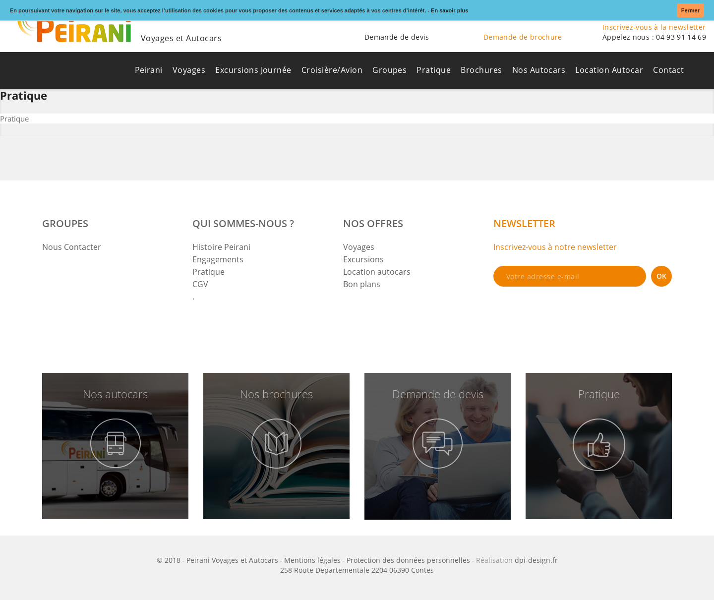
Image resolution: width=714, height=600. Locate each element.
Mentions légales (312, 560)
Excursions (363, 259)
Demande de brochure (522, 37)
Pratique (433, 69)
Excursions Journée (253, 69)
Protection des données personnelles (408, 560)
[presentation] (568, 313)
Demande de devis (396, 37)
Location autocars (377, 271)
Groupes (389, 69)
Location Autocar (609, 69)
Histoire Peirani (221, 246)
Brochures (481, 69)
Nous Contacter (71, 246)
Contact (668, 69)
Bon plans (361, 284)
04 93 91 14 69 (681, 37)
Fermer (690, 10)
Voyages (189, 69)
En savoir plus (449, 10)
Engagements (217, 259)
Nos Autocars (539, 69)
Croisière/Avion (331, 69)
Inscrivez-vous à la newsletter (654, 27)
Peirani (149, 69)
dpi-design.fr (536, 560)
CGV (200, 284)
